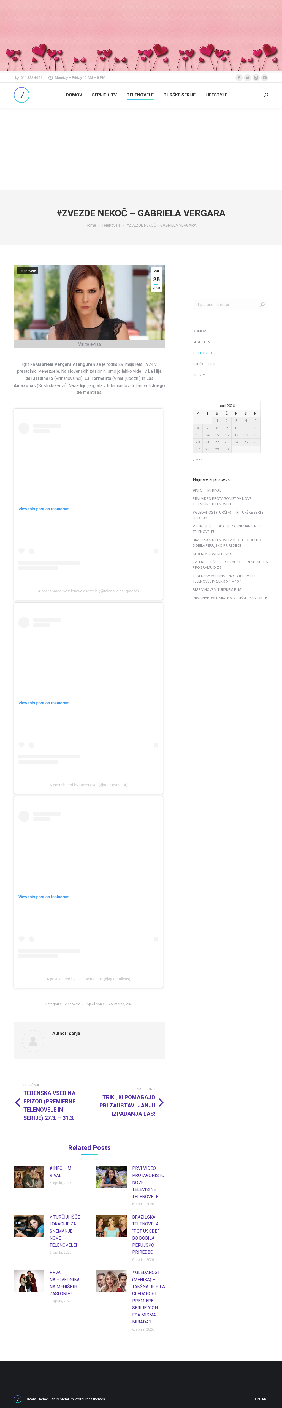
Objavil (94, 1004)
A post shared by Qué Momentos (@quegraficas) (88, 979)
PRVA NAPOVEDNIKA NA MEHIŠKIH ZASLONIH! (65, 1283)
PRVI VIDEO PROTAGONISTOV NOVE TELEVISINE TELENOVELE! (149, 1182)
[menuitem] (74, 95)
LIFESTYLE (200, 374)
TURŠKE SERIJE (204, 363)
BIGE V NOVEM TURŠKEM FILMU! (219, 589)
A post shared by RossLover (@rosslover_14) (89, 785)
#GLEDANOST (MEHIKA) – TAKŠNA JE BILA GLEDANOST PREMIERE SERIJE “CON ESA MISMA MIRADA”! (148, 1297)
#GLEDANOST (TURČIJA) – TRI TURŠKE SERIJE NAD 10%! (228, 515)
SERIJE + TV (201, 341)
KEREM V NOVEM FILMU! (212, 553)
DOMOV (199, 330)
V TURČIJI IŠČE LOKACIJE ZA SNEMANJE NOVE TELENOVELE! (65, 1231)
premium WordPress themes (82, 1399)
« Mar (197, 459)
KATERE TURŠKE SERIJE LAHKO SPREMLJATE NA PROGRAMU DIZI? (230, 564)
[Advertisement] (141, 148)
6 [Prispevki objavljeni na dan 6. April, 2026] (198, 427)
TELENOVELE (203, 352)
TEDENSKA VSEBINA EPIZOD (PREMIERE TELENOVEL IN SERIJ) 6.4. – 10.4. (224, 578)
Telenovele (27, 271)
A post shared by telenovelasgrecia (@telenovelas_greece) (88, 591)
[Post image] (29, 1177)
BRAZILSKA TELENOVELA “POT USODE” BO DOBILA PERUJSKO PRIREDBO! (145, 1234)
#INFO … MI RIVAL (61, 1172)
